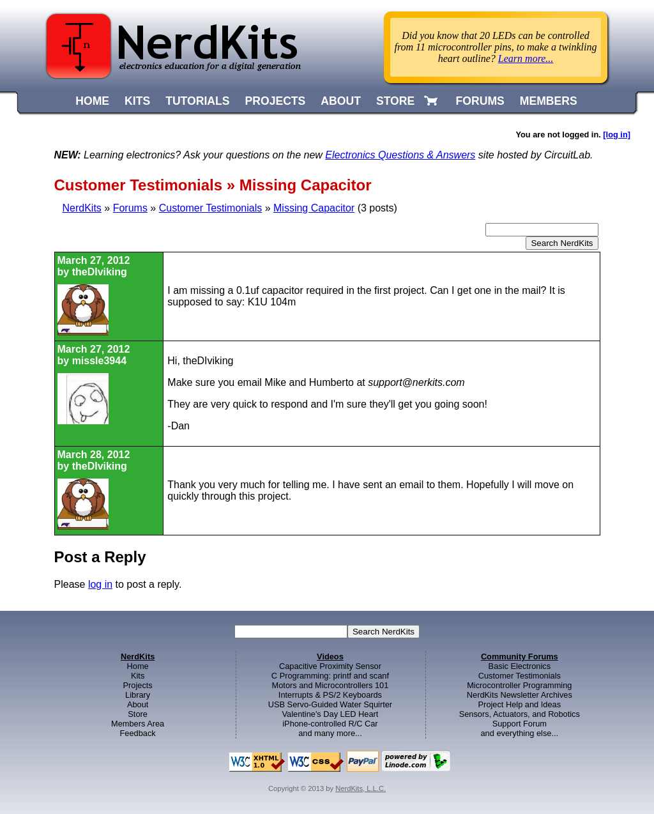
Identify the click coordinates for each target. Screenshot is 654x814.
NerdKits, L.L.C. (360, 788)
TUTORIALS (197, 101)
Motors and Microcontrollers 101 (330, 685)
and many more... (330, 733)
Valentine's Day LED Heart (330, 714)
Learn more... (526, 58)
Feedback (138, 733)
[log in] (616, 134)
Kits (137, 675)
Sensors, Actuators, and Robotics (519, 714)
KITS (137, 101)
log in (100, 584)
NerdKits (82, 208)
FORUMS (480, 101)
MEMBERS (548, 101)
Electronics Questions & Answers (400, 155)
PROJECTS (275, 101)
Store (138, 714)
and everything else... (519, 733)
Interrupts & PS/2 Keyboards (330, 695)
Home (138, 666)
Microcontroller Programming (519, 685)
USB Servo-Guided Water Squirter (330, 704)
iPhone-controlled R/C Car (329, 723)
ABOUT (341, 101)
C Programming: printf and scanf (330, 675)
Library (137, 695)
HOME (92, 101)
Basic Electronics (520, 666)
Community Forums (519, 656)
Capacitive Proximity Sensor (330, 666)
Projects (138, 685)
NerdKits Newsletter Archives (519, 695)
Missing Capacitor (313, 208)
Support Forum (519, 723)
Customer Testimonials (210, 208)
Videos (330, 656)
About (137, 704)
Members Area (137, 723)
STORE (395, 101)
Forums (130, 208)
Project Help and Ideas (519, 704)
